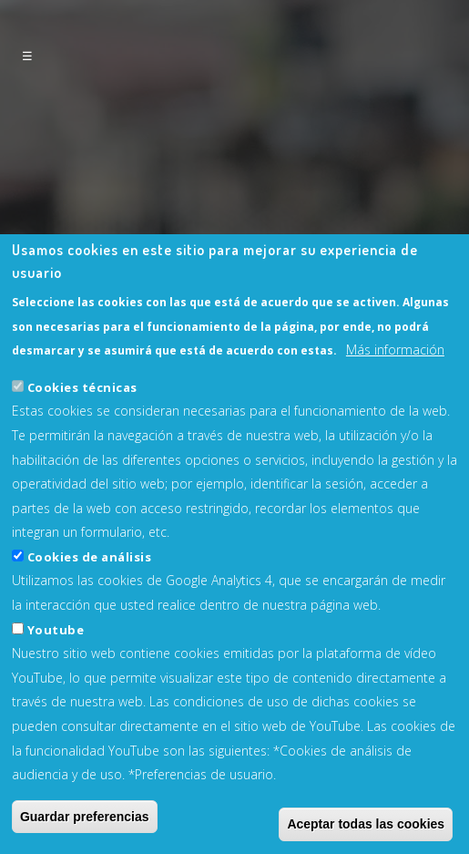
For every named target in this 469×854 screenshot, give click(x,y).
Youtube (56, 671)
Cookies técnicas (82, 428)
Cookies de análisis (89, 599)
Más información (395, 391)
